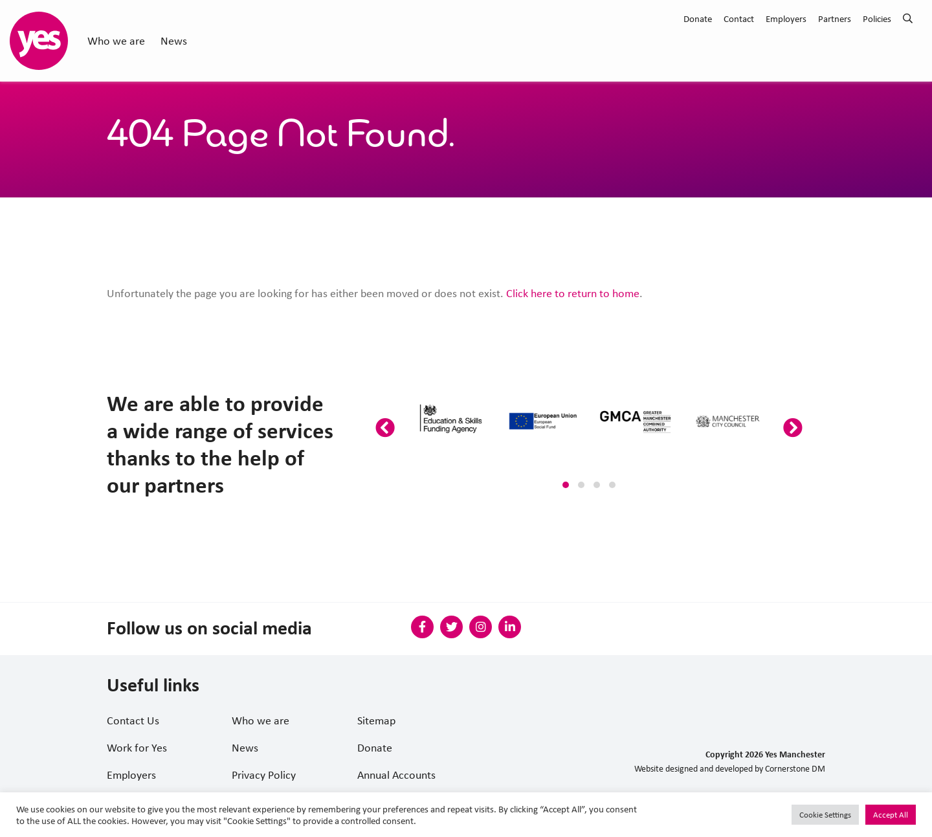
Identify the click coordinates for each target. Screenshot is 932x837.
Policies (877, 18)
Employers (786, 18)
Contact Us (133, 720)
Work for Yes (137, 747)
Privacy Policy (264, 775)
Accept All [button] (890, 814)
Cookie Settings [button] (825, 814)
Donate (697, 18)
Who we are (116, 41)
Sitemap (376, 720)
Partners (834, 18)
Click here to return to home (572, 293)
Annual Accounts (396, 775)
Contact (739, 18)
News (174, 41)
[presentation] (385, 428)
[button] (565, 484)
